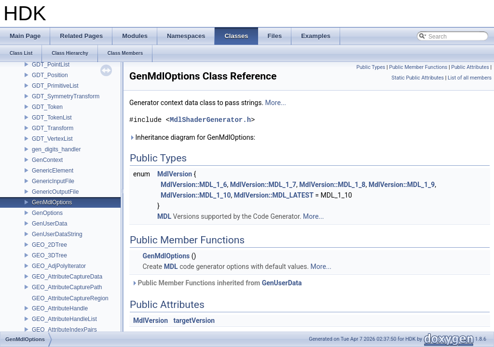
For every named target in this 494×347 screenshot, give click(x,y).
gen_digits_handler (56, 149)
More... (275, 103)
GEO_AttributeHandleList (64, 319)
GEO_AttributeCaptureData (67, 276)
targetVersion (194, 320)
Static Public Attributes (418, 78)
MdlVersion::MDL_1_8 (332, 184)
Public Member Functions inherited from (217, 283)
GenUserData (49, 223)
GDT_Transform (52, 128)
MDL (164, 216)
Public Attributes (470, 67)
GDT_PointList (50, 64)
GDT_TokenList (52, 117)
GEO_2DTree (49, 244)
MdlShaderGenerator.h (210, 119)
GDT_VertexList (52, 138)
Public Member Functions (418, 67)
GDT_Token (47, 107)
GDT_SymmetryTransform (65, 96)
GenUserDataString (57, 234)
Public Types (371, 67)
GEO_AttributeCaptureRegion (70, 298)
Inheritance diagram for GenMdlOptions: (192, 137)
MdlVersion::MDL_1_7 (263, 184)
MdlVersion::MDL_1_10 (196, 195)
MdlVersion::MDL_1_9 (402, 184)
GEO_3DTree (49, 255)
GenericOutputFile (55, 191)
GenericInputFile (53, 181)
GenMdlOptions (52, 202)
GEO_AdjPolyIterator (59, 266)
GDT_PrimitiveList (55, 85)
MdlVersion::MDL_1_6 (194, 184)
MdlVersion (174, 174)
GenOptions (47, 213)
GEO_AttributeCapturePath (67, 287)
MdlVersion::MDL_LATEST (274, 195)
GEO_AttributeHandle (60, 308)
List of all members (470, 78)
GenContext (47, 160)
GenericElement (52, 170)
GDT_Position (50, 75)
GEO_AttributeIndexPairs (64, 329)
